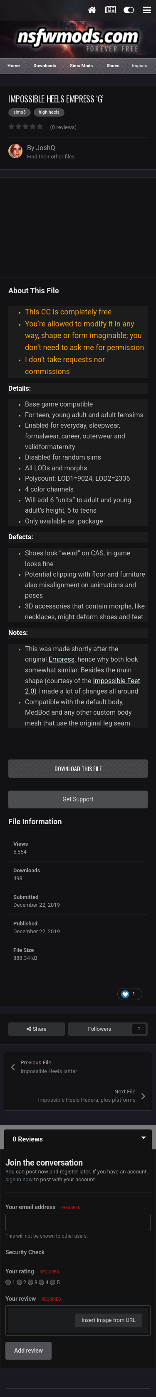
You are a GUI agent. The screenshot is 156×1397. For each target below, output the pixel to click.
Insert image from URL (109, 1320)
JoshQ (45, 148)
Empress (61, 659)
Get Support (77, 799)
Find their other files (51, 156)
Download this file (78, 768)
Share (36, 1029)
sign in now (19, 1179)
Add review (28, 1350)
